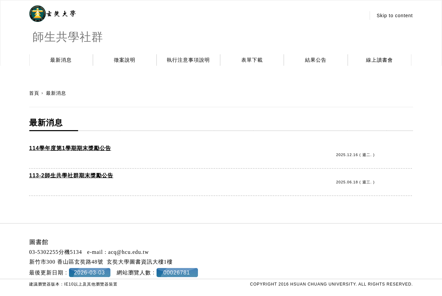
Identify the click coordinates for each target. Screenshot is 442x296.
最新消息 (61, 60)
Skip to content (395, 15)
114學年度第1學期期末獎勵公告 (70, 148)
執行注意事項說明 (188, 60)
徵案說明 (124, 60)
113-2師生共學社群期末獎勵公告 (71, 175)
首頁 (34, 93)
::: (358, 15)
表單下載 (252, 60)
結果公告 (316, 60)
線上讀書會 (379, 60)
